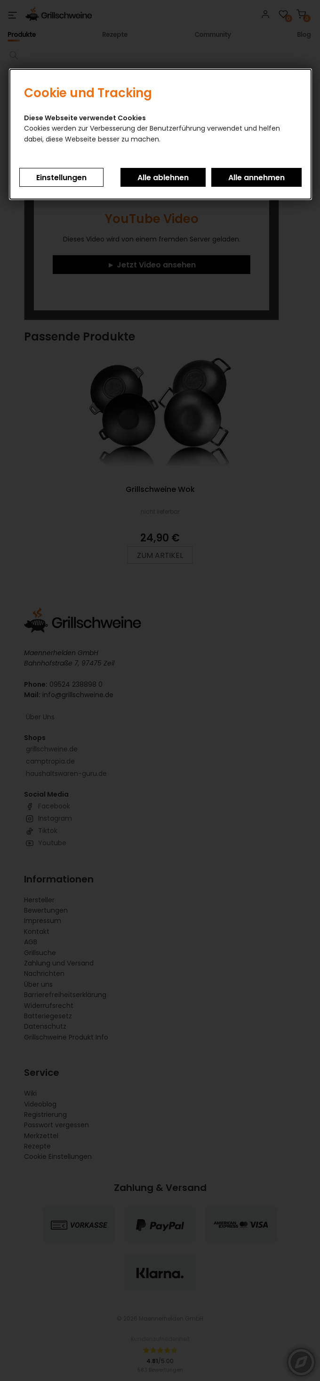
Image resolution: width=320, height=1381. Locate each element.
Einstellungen (61, 177)
